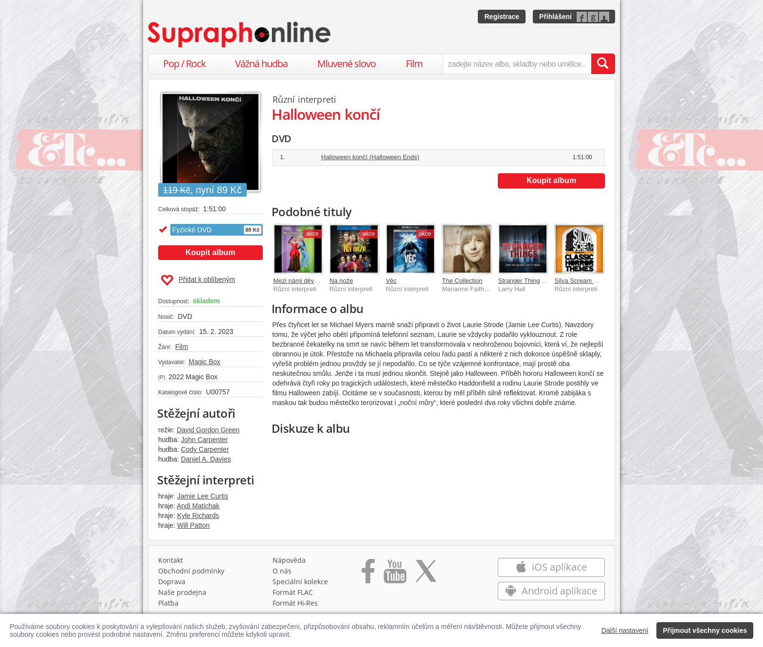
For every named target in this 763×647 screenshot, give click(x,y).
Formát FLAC (292, 592)
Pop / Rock (184, 63)
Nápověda (289, 560)
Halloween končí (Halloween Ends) (370, 157)
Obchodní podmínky (191, 570)
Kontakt (170, 560)
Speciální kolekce (300, 581)
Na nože (341, 280)
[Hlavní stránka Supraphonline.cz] (240, 34)
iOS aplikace (551, 566)
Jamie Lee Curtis (202, 496)
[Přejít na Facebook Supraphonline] (368, 574)
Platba (168, 603)
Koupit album (210, 252)
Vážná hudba (261, 63)
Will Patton (193, 525)
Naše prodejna (182, 592)
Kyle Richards (198, 515)
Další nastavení (625, 630)
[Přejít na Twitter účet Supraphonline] (426, 574)
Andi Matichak (198, 506)
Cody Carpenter (205, 449)
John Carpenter (204, 440)
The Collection (462, 280)
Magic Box (204, 362)
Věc (391, 280)
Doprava (171, 581)
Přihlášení (555, 16)
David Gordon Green (208, 430)
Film (414, 63)
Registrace (501, 16)
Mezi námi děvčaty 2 (302, 280)
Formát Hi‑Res (295, 603)
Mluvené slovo (346, 63)
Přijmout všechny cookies (705, 630)
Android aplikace (551, 590)
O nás (281, 570)
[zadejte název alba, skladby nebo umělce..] (517, 64)
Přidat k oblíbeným (198, 280)
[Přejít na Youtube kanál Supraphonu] (394, 574)
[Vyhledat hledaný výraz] (603, 64)
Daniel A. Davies (206, 459)
